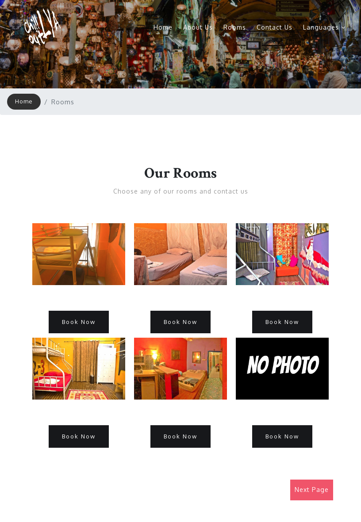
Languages (324, 27)
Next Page (312, 489)
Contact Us (274, 27)
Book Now (79, 321)
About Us (198, 27)
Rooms (234, 27)
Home (163, 27)
